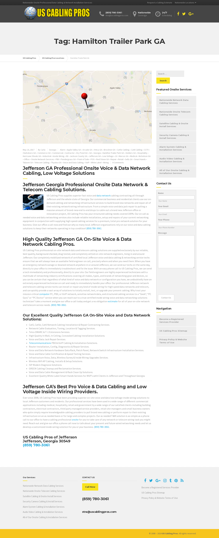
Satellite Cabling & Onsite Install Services (173, 118)
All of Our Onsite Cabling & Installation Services (174, 165)
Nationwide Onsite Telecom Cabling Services (174, 106)
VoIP (87, 162)
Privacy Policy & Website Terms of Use (173, 334)
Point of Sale (83, 159)
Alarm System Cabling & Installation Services (172, 141)
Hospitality (142, 153)
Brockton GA (109, 149)
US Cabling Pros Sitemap (173, 324)
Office (27, 159)
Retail (120, 159)
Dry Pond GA (82, 153)
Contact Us (166, 290)
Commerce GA (44, 153)
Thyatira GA (56, 162)
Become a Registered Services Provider (171, 314)
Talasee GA (28, 162)
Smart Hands (140, 159)
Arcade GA (87, 149)
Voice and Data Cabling (73, 162)
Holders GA (131, 153)
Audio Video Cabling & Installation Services (171, 153)
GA (90, 153)
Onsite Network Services (42, 159)
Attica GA (98, 149)
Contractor (70, 153)
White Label (96, 162)
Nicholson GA (145, 156)
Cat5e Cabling (123, 149)
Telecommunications (40, 342)
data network (104, 195)
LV (116, 156)
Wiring (106, 162)
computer (44, 294)
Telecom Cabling (42, 162)
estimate (113, 301)
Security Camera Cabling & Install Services (174, 130)
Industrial (47, 156)
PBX (57, 159)
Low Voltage (108, 156)
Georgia (52, 149)
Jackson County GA (78, 156)
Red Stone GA (102, 159)
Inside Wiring (58, 156)
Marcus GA (123, 156)
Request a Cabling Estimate (159, 2)
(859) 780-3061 (93, 228)
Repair (113, 159)
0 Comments (118, 162)
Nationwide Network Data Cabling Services (173, 94)
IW (67, 156)
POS (93, 159)
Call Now (90, 487)
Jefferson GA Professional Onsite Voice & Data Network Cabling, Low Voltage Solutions (86, 170)
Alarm (62, 149)
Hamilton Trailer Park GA (113, 153)
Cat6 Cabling (136, 149)
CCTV (146, 149)
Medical (133, 156)
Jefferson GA (95, 156)
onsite (75, 419)
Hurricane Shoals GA (32, 156)
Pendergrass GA (68, 159)
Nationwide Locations (184, 2)
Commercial (57, 153)
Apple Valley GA (74, 149)
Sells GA (128, 159)
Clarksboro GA (29, 153)
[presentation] (170, 274)
